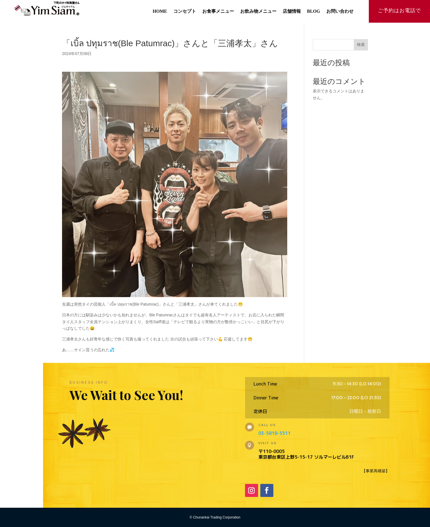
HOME (160, 11)
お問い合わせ (340, 11)
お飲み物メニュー (258, 11)
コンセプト (184, 11)
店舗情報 (292, 11)
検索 (361, 44)
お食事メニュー (218, 11)
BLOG (313, 11)
